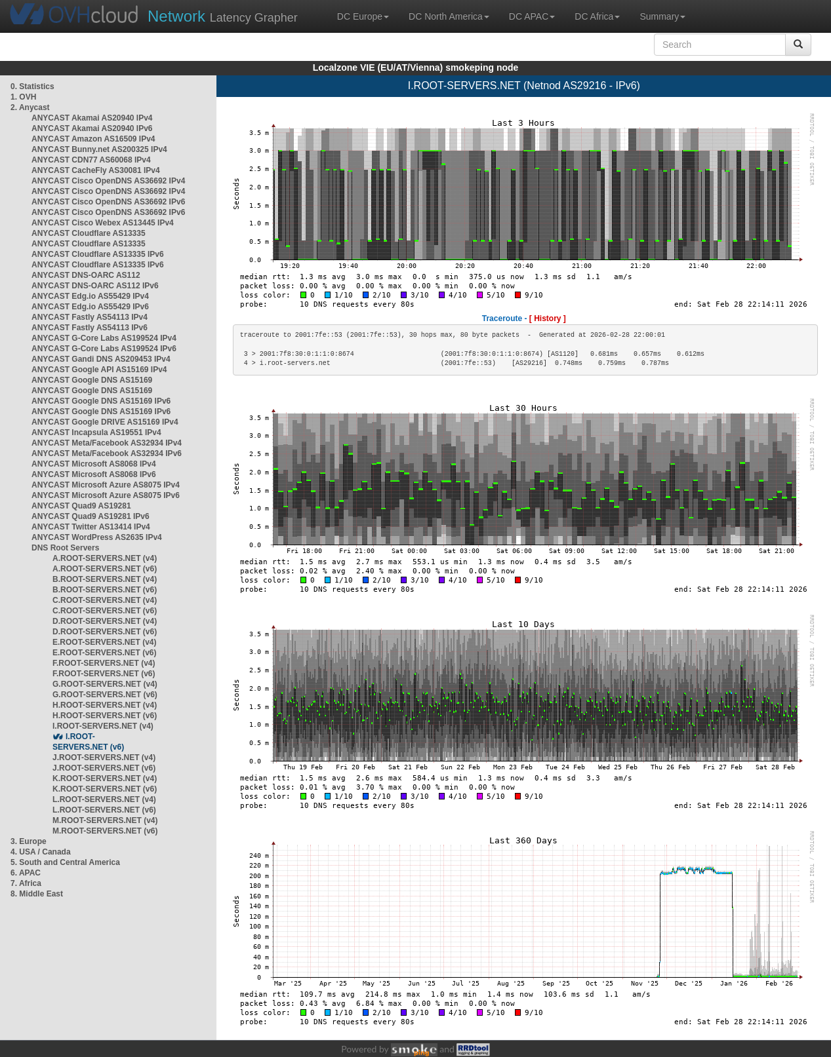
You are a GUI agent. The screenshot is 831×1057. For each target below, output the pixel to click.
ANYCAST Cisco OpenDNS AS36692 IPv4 (108, 180)
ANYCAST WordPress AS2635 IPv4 (96, 537)
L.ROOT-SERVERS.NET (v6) (104, 810)
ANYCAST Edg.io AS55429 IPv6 (90, 306)
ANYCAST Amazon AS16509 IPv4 (93, 139)
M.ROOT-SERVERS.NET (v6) (104, 831)
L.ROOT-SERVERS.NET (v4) (104, 799)
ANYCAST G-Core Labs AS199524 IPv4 (103, 338)
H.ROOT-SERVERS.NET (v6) (104, 715)
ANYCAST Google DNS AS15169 (91, 380)
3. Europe (28, 841)
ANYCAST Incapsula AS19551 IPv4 (96, 432)
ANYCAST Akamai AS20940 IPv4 (92, 118)
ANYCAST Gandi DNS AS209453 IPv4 (101, 359)
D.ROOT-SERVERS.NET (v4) (104, 621)
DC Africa (597, 16)
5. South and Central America (65, 862)
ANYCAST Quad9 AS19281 (81, 505)
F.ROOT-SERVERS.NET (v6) (103, 673)
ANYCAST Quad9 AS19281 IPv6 (90, 516)
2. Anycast (30, 107)
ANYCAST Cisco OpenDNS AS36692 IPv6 (108, 201)
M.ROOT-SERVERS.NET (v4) (104, 820)
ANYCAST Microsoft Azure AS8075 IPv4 (105, 485)
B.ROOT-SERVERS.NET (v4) (104, 579)
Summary (662, 16)
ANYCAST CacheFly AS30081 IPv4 (95, 170)
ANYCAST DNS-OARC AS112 (85, 275)
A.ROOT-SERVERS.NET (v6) (104, 568)
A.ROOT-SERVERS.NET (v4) (104, 558)
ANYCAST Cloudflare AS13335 (88, 233)
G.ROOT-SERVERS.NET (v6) (104, 694)
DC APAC (532, 16)
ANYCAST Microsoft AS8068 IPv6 (93, 474)
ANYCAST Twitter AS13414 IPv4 (90, 526)
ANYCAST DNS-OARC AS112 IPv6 (95, 285)
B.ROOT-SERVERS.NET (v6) (104, 589)
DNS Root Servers (65, 547)
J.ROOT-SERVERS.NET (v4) (103, 757)
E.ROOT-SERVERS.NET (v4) (104, 642)
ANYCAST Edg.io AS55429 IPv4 (90, 296)
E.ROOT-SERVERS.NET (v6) (104, 652)
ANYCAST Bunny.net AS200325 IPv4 (99, 149)
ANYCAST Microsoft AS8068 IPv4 (93, 464)
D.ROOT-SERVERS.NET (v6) (104, 631)
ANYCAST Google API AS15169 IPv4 (99, 369)
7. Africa (25, 883)
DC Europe (363, 16)
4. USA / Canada (40, 851)
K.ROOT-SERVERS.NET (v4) (104, 778)
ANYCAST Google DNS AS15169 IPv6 (101, 401)
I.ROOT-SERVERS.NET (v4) (102, 726)
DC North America (449, 16)
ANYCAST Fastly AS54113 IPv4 (89, 317)
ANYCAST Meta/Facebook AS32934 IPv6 (106, 453)
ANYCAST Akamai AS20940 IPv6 (92, 128)
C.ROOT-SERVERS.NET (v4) (104, 600)
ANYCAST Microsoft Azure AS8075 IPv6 (105, 495)
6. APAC (25, 872)
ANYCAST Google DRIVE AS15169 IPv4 (104, 422)
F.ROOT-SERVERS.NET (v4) (103, 663)
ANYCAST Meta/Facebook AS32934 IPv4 (106, 443)
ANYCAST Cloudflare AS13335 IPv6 (97, 254)
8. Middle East (36, 893)
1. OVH (23, 97)
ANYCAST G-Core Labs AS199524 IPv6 (103, 348)
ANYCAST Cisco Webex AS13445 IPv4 (102, 222)
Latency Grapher (223, 16)
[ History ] (547, 318)
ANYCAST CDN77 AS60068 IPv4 (91, 159)
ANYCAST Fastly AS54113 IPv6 (89, 327)
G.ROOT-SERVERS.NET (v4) (104, 684)
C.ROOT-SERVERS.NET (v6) (104, 610)
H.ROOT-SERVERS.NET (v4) (104, 705)
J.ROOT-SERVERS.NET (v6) (103, 768)
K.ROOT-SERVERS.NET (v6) (104, 789)
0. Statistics (32, 86)
